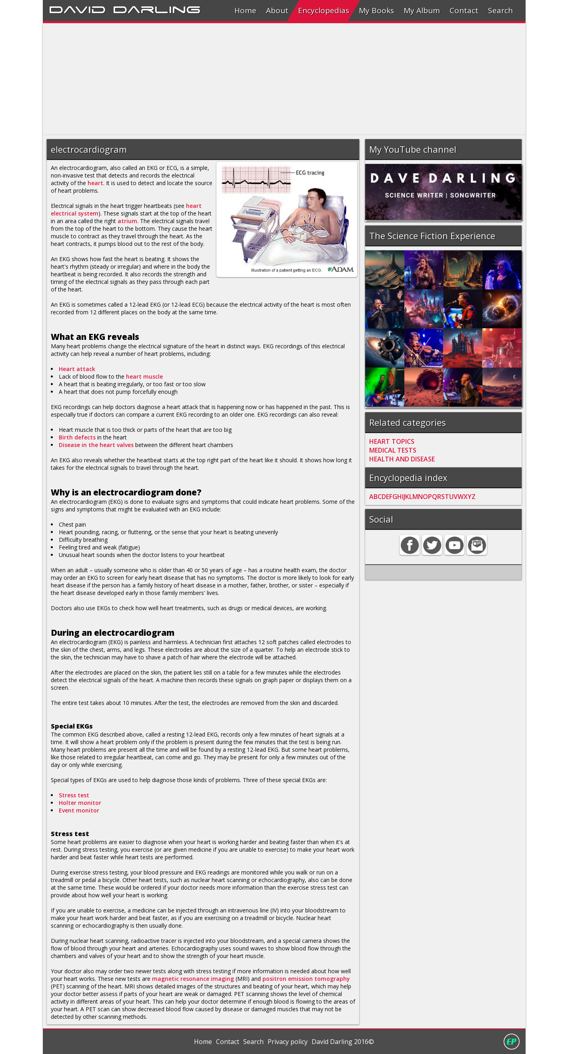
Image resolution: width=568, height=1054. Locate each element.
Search (500, 10)
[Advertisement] (283, 79)
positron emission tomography (306, 978)
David (77, 8)
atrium (127, 221)
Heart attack (77, 369)
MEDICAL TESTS (392, 450)
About (277, 10)
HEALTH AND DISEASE (402, 459)
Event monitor (79, 810)
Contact (464, 10)
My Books (376, 10)
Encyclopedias (323, 10)
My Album (422, 10)
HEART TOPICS (391, 441)
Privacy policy (288, 1041)
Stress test (74, 795)
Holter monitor (80, 802)
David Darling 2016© (343, 1041)
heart (95, 183)
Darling (157, 8)
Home (245, 10)
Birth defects (77, 437)
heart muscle (144, 376)
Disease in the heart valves (96, 445)
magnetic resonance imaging (193, 978)
